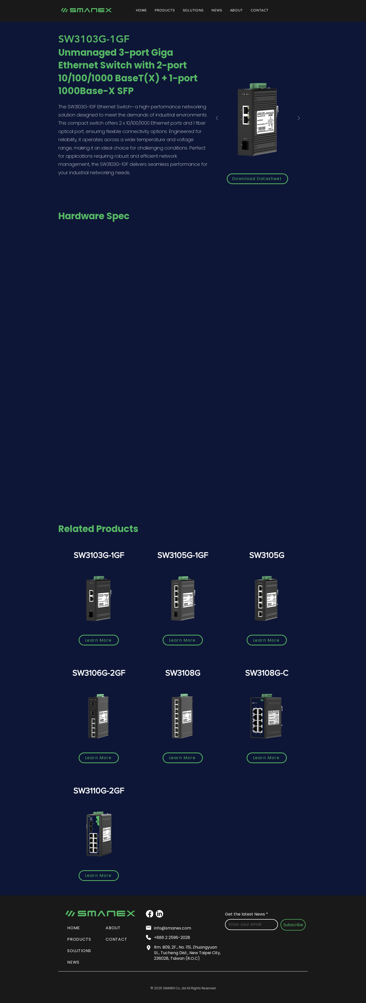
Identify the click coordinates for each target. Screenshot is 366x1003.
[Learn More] (99, 640)
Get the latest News (246, 914)
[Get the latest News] (250, 924)
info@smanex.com (172, 928)
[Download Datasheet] (257, 178)
